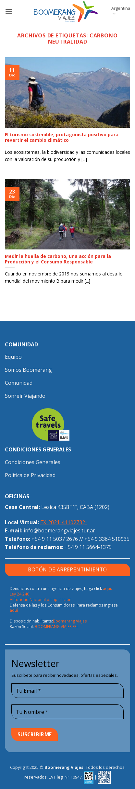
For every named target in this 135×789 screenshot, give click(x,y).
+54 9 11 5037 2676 (54, 538)
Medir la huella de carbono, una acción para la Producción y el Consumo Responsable (58, 259)
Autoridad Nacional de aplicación (40, 599)
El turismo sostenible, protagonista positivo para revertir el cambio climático (61, 137)
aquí (14, 610)
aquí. (107, 588)
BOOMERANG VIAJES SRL (57, 626)
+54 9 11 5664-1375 (88, 547)
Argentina (120, 11)
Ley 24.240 (19, 594)
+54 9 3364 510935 (106, 538)
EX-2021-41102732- (63, 522)
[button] (9, 11)
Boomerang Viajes (70, 621)
